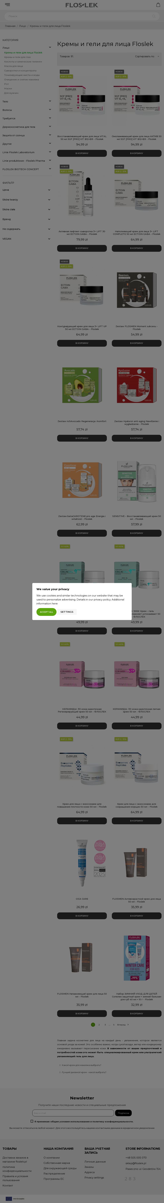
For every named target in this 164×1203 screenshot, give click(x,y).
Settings (66, 611)
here (55, 603)
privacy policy (102, 599)
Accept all (46, 612)
